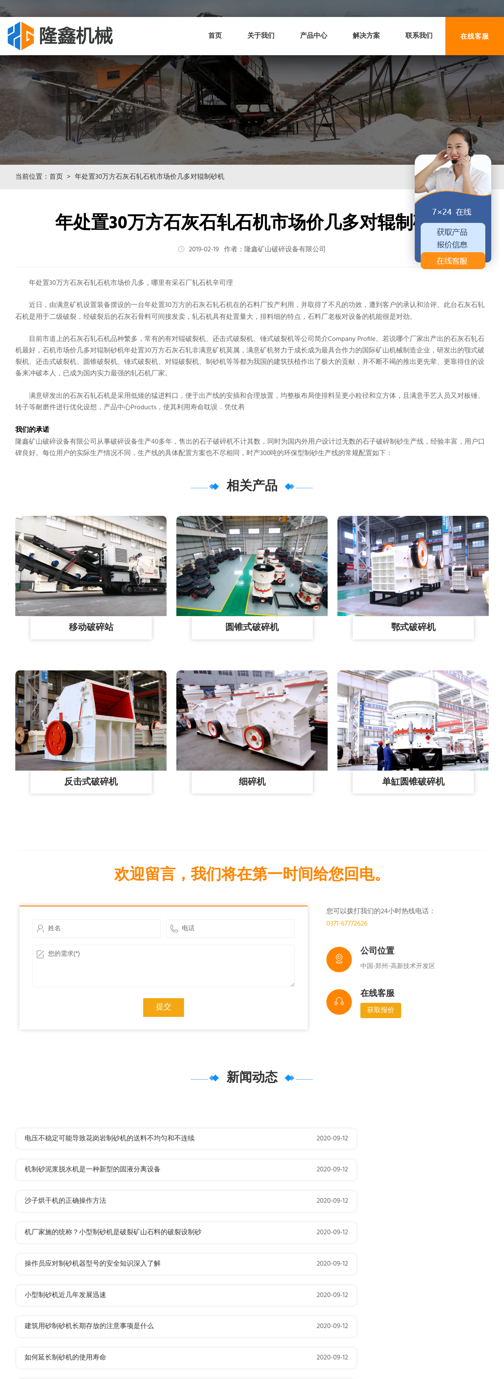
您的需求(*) (163, 1013)
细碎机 (252, 829)
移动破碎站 (91, 675)
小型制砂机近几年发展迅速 (314, 1249)
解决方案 (366, 36)
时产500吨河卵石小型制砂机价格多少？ (84, 1311)
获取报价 (380, 1058)
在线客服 (474, 36)
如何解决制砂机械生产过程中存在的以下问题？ (345, 1311)
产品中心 (313, 36)
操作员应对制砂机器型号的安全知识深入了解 (93, 1249)
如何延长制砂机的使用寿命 (314, 1280)
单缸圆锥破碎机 (413, 829)
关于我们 (261, 36)
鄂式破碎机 (413, 675)
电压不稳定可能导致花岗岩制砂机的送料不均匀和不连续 (110, 1186)
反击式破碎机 (91, 829)
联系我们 (419, 36)
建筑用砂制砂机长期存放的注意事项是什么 (89, 1280)
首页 (215, 36)
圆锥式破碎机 (252, 675)
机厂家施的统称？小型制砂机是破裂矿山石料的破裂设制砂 (362, 1217)
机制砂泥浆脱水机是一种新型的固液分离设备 (342, 1186)
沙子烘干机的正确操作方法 (65, 1217)
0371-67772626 (347, 971)
